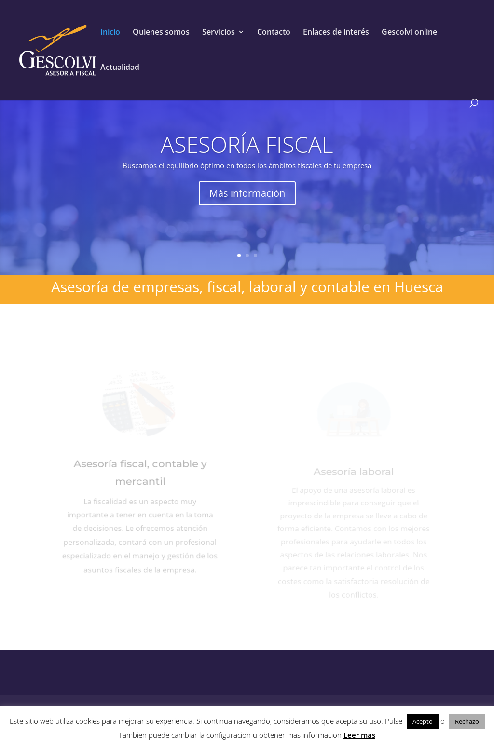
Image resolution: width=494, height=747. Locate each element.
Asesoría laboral (353, 478)
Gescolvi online (409, 32)
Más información (247, 193)
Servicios (218, 32)
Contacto (273, 32)
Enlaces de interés (336, 32)
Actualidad (119, 68)
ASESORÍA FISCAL (247, 144)
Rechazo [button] (467, 721)
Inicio (110, 32)
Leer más (359, 735)
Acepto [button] (422, 721)
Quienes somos (161, 32)
